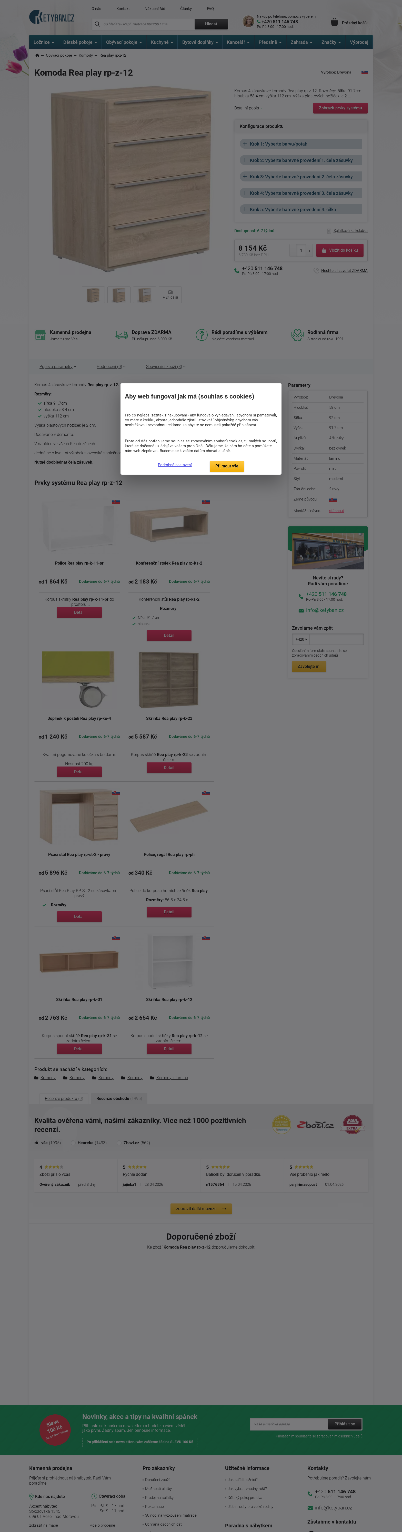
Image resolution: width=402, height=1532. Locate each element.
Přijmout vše (226, 466)
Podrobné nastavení (175, 465)
